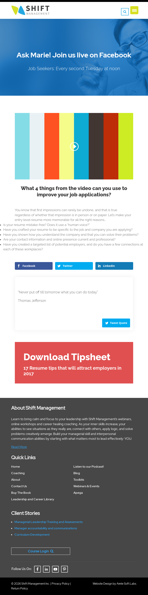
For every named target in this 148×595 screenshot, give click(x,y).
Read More (19, 447)
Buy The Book (21, 493)
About (15, 480)
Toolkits (78, 480)
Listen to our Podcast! (88, 467)
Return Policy (19, 588)
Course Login (41, 551)
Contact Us (19, 486)
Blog (76, 473)
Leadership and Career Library (32, 499)
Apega (78, 493)
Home (15, 467)
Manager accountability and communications (45, 528)
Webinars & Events (86, 486)
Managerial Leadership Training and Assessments (48, 522)
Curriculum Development (32, 535)
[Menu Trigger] (134, 10)
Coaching (18, 473)
